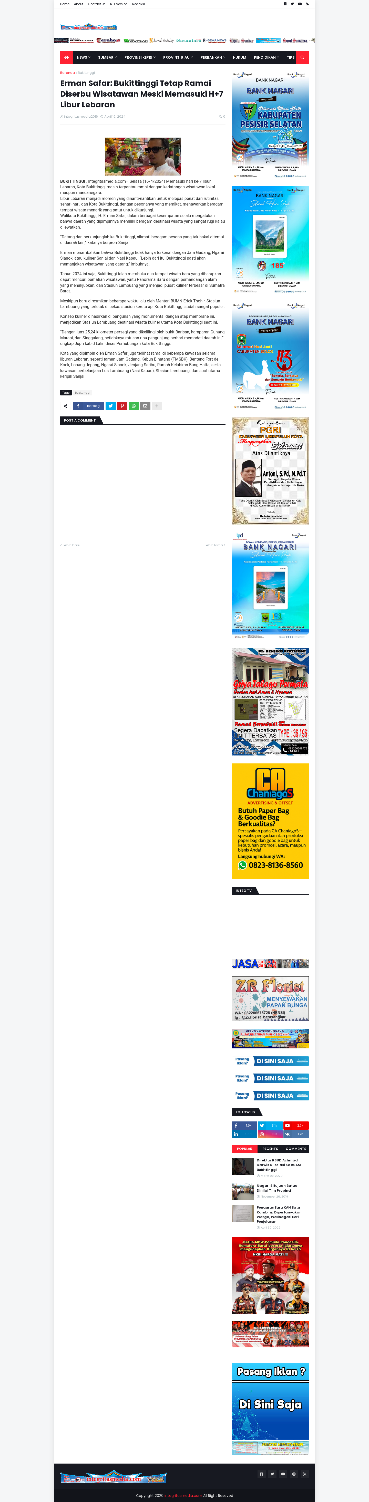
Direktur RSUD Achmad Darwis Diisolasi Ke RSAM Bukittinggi (279, 1165)
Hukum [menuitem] (239, 57)
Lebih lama (214, 545)
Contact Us (97, 4)
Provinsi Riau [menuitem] (176, 57)
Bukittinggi (86, 72)
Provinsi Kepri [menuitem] (138, 57)
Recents (270, 1148)
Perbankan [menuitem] (211, 57)
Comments (296, 1148)
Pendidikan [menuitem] (265, 57)
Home (64, 4)
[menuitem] (66, 57)
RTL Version (119, 4)
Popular (244, 1148)
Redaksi (138, 4)
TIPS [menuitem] (291, 57)
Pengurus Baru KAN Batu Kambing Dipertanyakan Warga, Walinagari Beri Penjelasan (279, 1214)
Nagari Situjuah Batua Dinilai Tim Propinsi (277, 1188)
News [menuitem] (82, 57)
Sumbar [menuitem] (106, 57)
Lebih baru (71, 545)
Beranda (67, 72)
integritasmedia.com (183, 1495)
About (78, 4)
